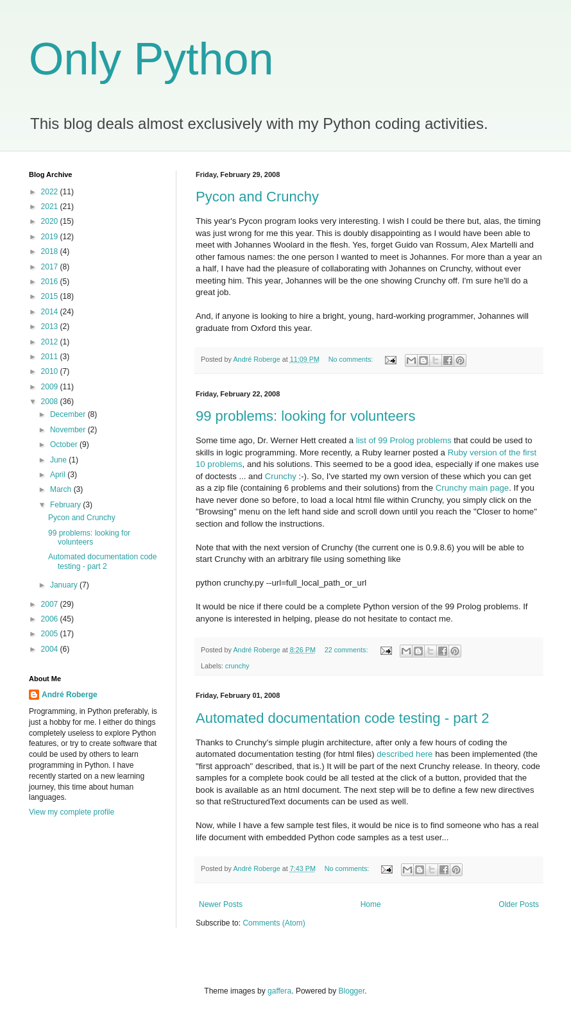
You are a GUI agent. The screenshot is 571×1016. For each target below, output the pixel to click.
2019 (50, 236)
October (65, 444)
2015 (50, 296)
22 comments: (347, 650)
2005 (50, 633)
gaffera (279, 990)
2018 (50, 251)
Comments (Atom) (274, 923)
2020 (50, 221)
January (65, 584)
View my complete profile (71, 812)
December (69, 414)
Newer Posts (221, 904)
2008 (50, 401)
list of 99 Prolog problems (404, 440)
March (62, 489)
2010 (50, 371)
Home (371, 904)
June (59, 459)
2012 (50, 341)
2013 (50, 326)
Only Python (151, 59)
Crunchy (280, 476)
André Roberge (70, 694)
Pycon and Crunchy (257, 197)
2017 (50, 266)
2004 (50, 649)
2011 (50, 356)
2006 (50, 618)
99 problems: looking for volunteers (305, 416)
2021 (50, 206)
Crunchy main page (472, 488)
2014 (50, 311)
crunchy (237, 666)
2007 (50, 604)
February (66, 504)
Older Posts (519, 904)
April (58, 474)
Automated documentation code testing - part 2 (342, 718)
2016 (50, 281)
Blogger (352, 990)
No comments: (351, 359)
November (69, 429)
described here (404, 754)
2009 (50, 386)
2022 (50, 191)
